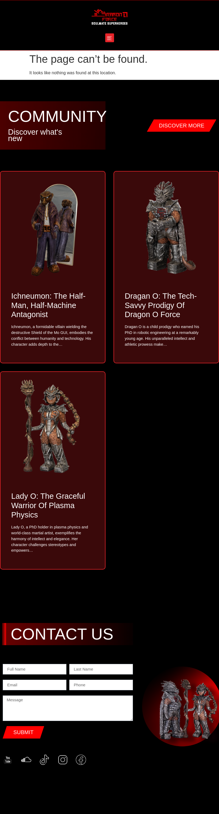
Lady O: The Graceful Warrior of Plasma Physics (48, 507)
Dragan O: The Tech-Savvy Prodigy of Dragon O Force (161, 305)
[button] (109, 37)
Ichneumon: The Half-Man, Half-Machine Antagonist (48, 305)
